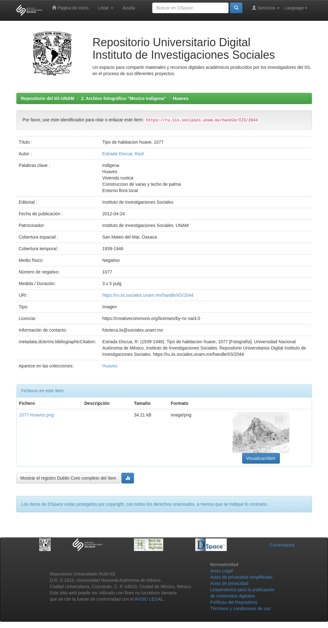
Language (295, 7)
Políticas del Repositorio (233, 602)
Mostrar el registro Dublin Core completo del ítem (68, 478)
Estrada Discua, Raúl (123, 153)
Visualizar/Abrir (261, 458)
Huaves (181, 98)
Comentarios (282, 545)
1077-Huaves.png (36, 414)
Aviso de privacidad (229, 583)
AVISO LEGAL (149, 599)
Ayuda (129, 7)
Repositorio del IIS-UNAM (48, 98)
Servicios (266, 7)
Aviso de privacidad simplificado (241, 577)
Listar (105, 7)
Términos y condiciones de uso (240, 608)
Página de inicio (70, 7)
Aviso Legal (221, 570)
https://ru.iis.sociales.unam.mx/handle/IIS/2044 (147, 295)
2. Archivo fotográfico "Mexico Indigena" (123, 98)
